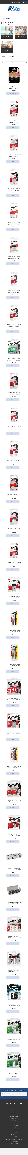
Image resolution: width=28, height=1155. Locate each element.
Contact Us (14, 1123)
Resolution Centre (14, 1116)
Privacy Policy (23, 1096)
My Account (15, 2)
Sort (2, 62)
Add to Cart (13, 93)
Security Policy (14, 1134)
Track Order (14, 1114)
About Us (14, 1120)
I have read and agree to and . (14, 1096)
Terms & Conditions (15, 1096)
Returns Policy (14, 1132)
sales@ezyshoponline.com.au (14, 1139)
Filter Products (8, 57)
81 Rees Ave (14, 1141)
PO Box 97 (14, 1143)
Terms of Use (14, 1127)
